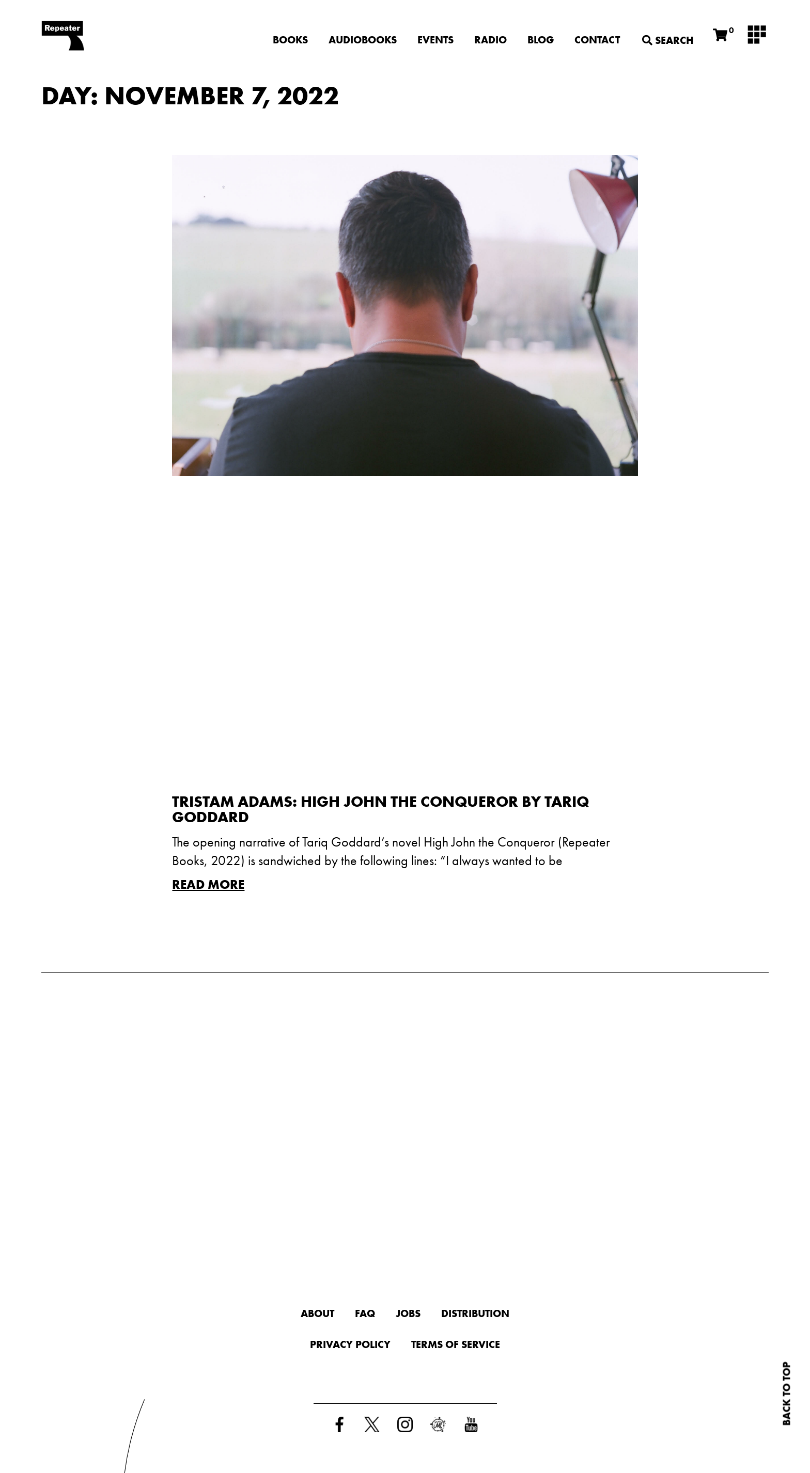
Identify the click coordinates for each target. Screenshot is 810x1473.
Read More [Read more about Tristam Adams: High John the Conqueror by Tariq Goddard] (208, 884)
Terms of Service (455, 1344)
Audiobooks (363, 39)
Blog (540, 39)
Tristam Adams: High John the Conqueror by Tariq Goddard (380, 809)
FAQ (365, 1313)
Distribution (475, 1313)
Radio (490, 39)
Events (435, 39)
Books (290, 39)
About (317, 1313)
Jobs (408, 1313)
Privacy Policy (350, 1344)
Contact (597, 39)
